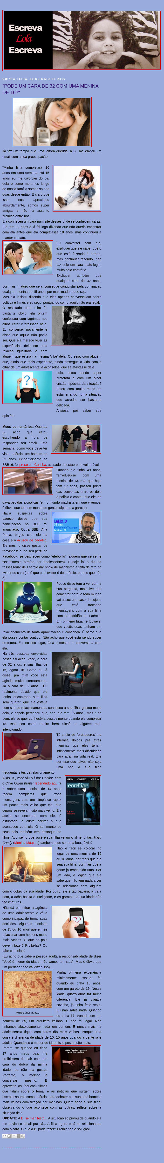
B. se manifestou (33, 1118)
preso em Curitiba (32, 465)
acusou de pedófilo (31, 540)
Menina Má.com (26, 843)
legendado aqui (46, 783)
